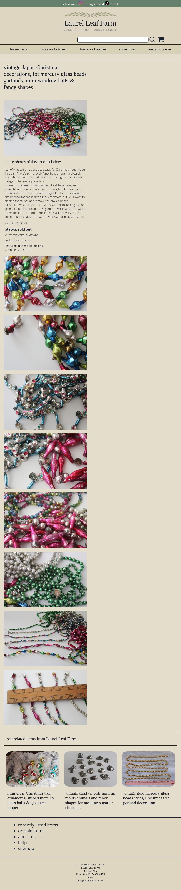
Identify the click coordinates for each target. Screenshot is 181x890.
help (22, 842)
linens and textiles (92, 49)
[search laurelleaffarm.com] (153, 40)
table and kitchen (54, 49)
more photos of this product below (33, 161)
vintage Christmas (19, 250)
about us (27, 837)
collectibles (127, 49)
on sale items (31, 831)
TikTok (114, 4)
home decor (19, 49)
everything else (159, 49)
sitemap (26, 848)
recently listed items (38, 825)
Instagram (91, 4)
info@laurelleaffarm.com (90, 880)
